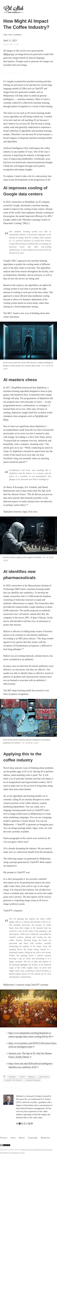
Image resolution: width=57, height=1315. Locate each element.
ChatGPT (22, 1076)
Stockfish (39, 416)
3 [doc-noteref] (27, 504)
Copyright (33, 1138)
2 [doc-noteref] (26, 461)
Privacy (3, 1138)
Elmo (5, 419)
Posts (10, 35)
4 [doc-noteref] (23, 648)
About (22, 1138)
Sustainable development (32, 1080)
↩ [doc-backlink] (53, 1036)
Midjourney (8, 54)
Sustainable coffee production (13, 1080)
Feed (13, 1138)
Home (5, 35)
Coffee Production (44, 1076)
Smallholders (12, 1076)
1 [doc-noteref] (52, 215)
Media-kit (45, 1138)
